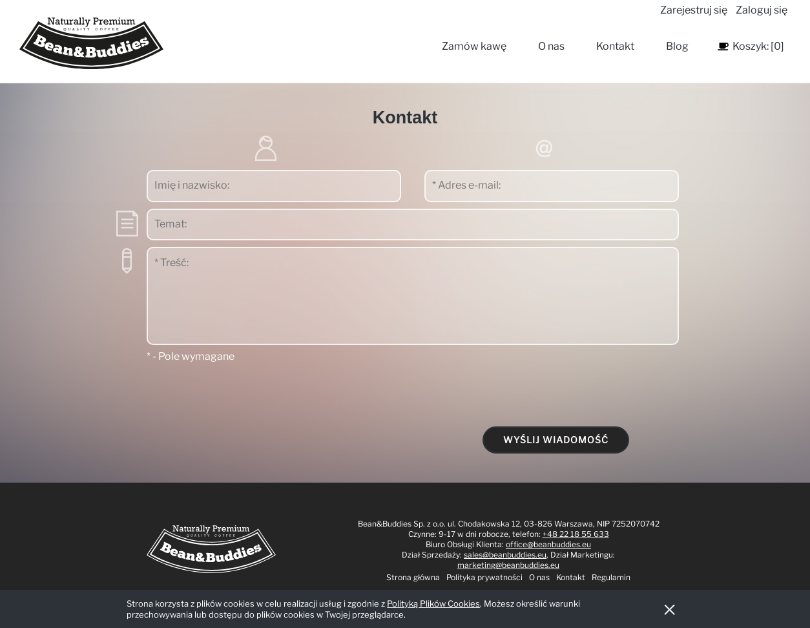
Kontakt (570, 577)
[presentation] (573, 394)
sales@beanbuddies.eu (505, 555)
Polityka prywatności (484, 577)
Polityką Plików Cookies (433, 603)
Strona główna (413, 577)
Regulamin (611, 577)
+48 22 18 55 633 (576, 534)
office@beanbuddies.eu (548, 544)
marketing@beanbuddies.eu (508, 565)
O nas (539, 577)
